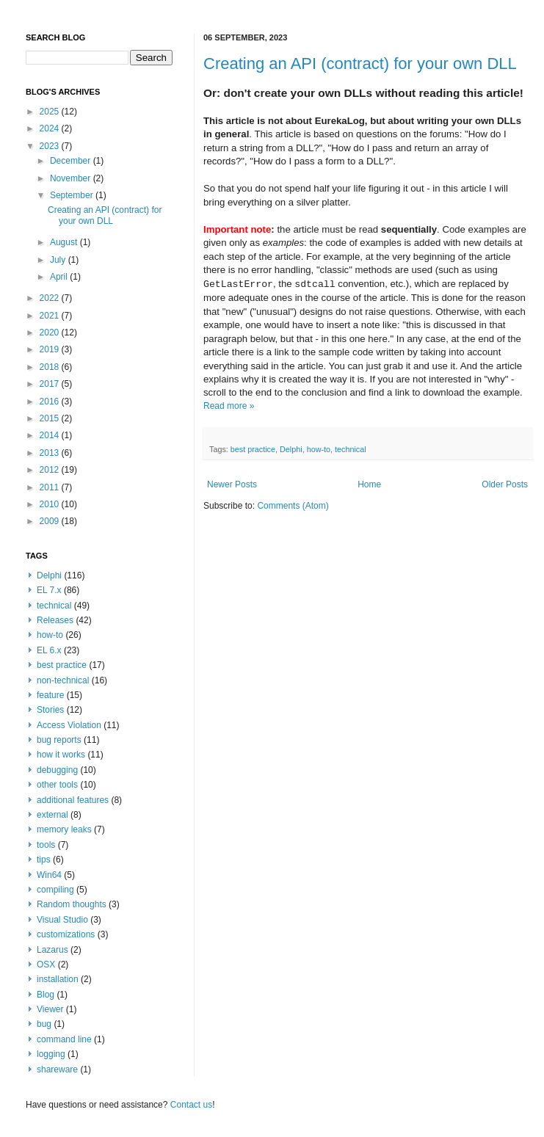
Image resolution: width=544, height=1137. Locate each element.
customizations (66, 934)
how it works (61, 754)
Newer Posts (232, 484)
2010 (51, 504)
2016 (51, 401)
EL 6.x (49, 650)
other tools (57, 785)
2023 (51, 146)
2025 (51, 111)
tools (46, 845)
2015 (51, 418)
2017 (51, 384)
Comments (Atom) (292, 506)
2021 (51, 315)
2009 (51, 521)
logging (51, 1054)
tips (44, 859)
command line (64, 1039)
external (52, 815)
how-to (318, 449)
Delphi (291, 449)
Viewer (50, 1009)
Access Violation (69, 725)
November (71, 178)
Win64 (49, 875)
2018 (51, 367)
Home (369, 484)
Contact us (191, 1105)
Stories (50, 710)
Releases (55, 620)
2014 (51, 435)
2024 (51, 128)
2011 (51, 487)
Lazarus (52, 950)
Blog (45, 994)
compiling (55, 889)
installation (58, 979)
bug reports (59, 740)
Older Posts (505, 484)
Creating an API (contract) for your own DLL (360, 63)
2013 (51, 453)
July (59, 260)
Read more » (228, 406)
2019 (51, 349)
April (60, 277)
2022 (51, 298)
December (71, 161)
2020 (51, 332)
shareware (57, 1069)
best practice (253, 449)
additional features (73, 800)
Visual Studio (62, 920)
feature (50, 695)
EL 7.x (49, 590)
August (65, 242)
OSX (46, 964)
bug (44, 1024)
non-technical (63, 680)
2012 (51, 470)
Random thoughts (71, 904)
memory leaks (64, 829)
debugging (57, 770)
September (72, 195)
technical (350, 449)
